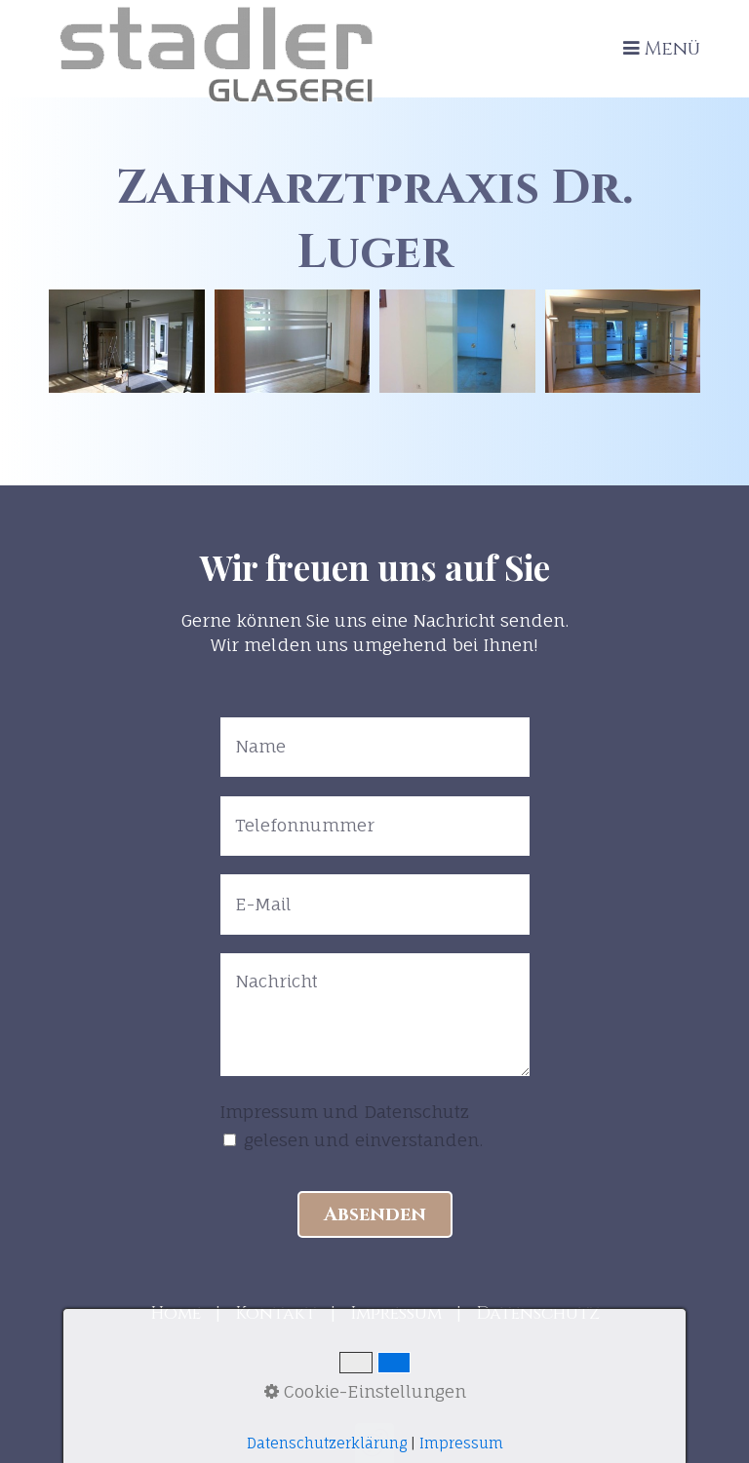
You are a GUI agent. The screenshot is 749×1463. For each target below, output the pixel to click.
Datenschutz (538, 1314)
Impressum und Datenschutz (344, 1111)
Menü (672, 48)
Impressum (396, 1314)
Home (175, 1314)
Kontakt (275, 1314)
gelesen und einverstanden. (363, 1140)
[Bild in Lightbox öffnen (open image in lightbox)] (127, 341)
